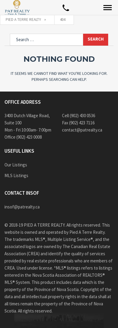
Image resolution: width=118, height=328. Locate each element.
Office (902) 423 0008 (23, 137)
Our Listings (15, 165)
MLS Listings (16, 175)
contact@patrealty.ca (82, 130)
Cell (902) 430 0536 (78, 115)
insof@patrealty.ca (22, 207)
